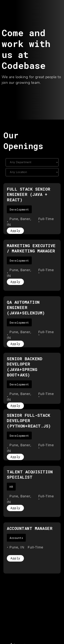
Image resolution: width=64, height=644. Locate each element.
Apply (15, 231)
